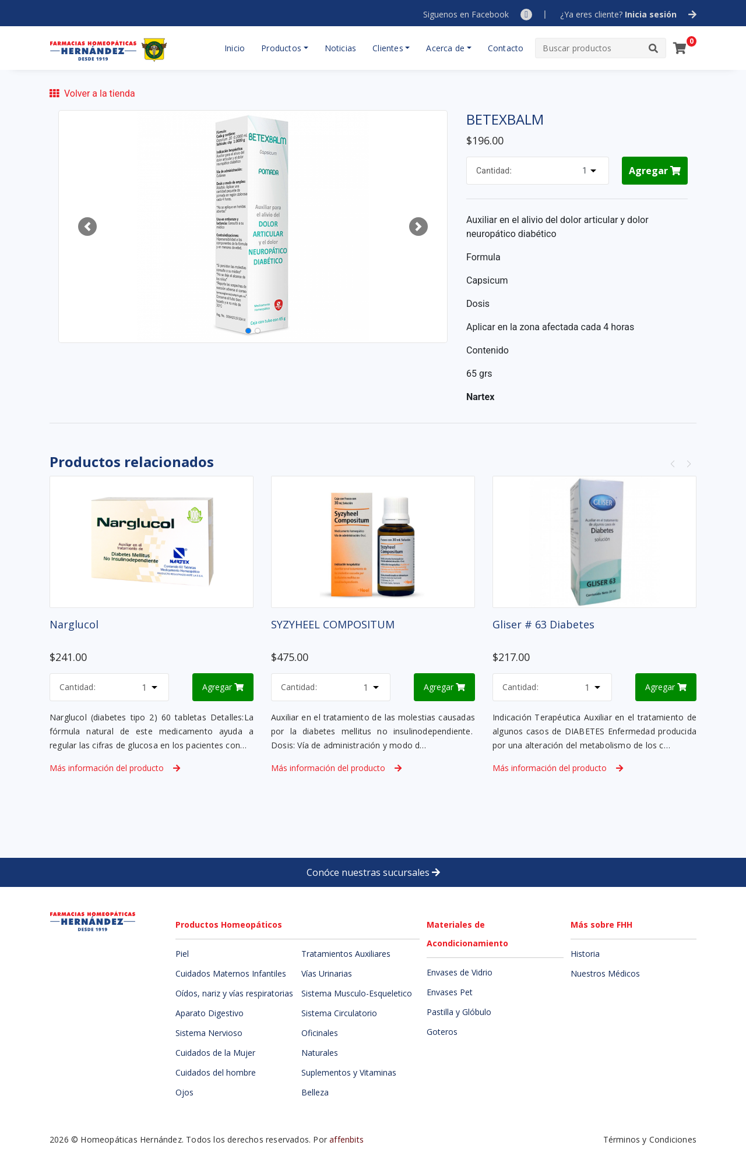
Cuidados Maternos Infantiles (230, 973)
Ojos (184, 1092)
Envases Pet (450, 992)
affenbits (346, 1139)
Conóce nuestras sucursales (373, 872)
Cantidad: (494, 170)
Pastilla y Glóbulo (459, 1011)
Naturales (319, 1052)
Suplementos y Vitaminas (348, 1072)
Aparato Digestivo (209, 1013)
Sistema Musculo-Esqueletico (356, 993)
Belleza (315, 1092)
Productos (281, 48)
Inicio (234, 48)
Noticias (341, 48)
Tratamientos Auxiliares (345, 953)
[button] (87, 226)
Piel (182, 953)
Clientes (387, 48)
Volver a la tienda (92, 93)
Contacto (506, 48)
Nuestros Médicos (605, 973)
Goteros (442, 1031)
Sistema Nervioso (208, 1032)
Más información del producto (115, 767)
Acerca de (445, 48)
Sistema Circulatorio (339, 1013)
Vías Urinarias (326, 973)
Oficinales (319, 1032)
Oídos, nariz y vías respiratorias (234, 993)
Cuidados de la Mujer (215, 1052)
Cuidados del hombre (215, 1072)
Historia (585, 953)
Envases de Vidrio (459, 972)
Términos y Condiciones (649, 1139)
